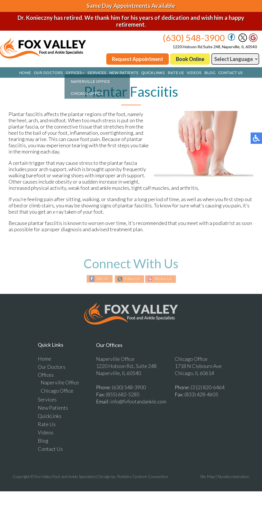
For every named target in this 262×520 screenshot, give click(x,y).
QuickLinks (150, 73)
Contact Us (224, 73)
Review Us (165, 279)
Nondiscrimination (233, 476)
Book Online (190, 59)
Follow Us (131, 279)
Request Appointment (137, 59)
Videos (189, 73)
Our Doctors (53, 73)
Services (98, 73)
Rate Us (172, 73)
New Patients (124, 73)
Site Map (207, 476)
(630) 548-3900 (194, 37)
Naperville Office (60, 383)
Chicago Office (57, 391)
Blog (204, 73)
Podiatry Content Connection (142, 476)
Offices (77, 73)
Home (30, 73)
